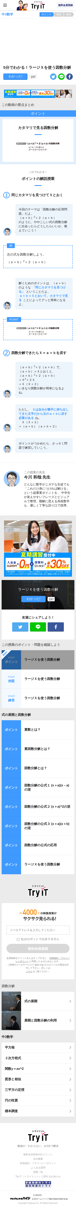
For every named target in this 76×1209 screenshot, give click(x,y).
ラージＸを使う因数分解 (42, 659)
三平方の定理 (14, 1089)
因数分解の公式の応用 (40, 845)
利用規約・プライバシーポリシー (38, 1163)
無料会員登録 (65, 5)
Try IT (38, 5)
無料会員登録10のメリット (38, 1154)
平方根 (10, 1047)
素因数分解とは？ (37, 749)
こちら (29, 971)
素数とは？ (32, 729)
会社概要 (38, 1159)
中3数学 (7, 1037)
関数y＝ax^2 (14, 1068)
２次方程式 (13, 1058)
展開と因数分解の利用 (40, 1020)
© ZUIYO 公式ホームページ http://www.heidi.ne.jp (39, 1197)
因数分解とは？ (35, 768)
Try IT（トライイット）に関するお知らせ (38, 1176)
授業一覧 (38, 1172)
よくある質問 (38, 1167)
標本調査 (11, 1111)
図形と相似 (13, 1079)
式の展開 (30, 1001)
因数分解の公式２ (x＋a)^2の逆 (47, 806)
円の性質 (11, 1100)
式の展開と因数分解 (16, 714)
